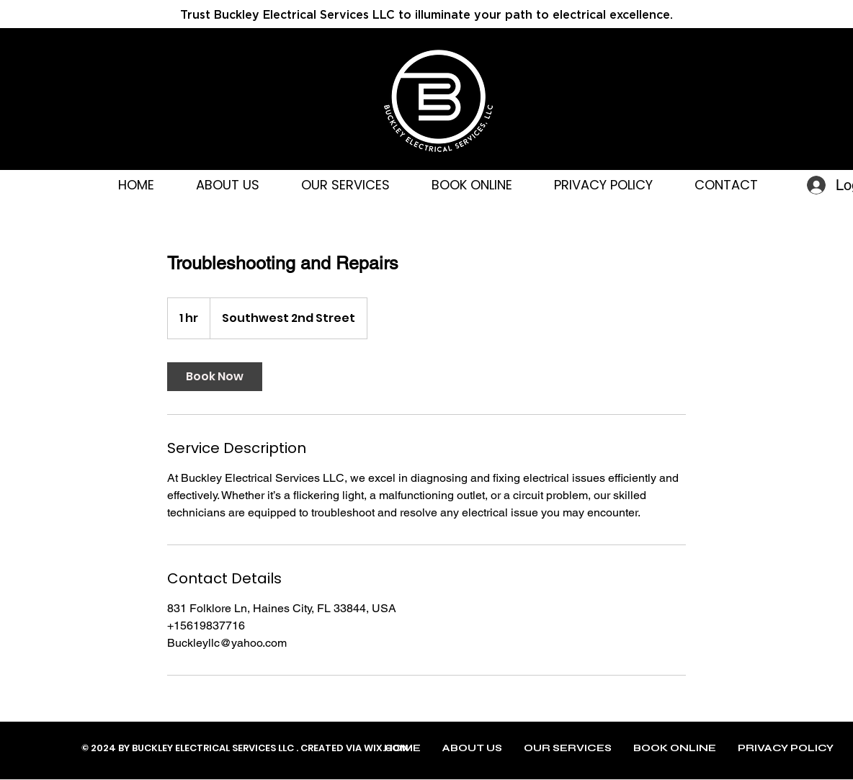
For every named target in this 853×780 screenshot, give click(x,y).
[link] (214, 376)
